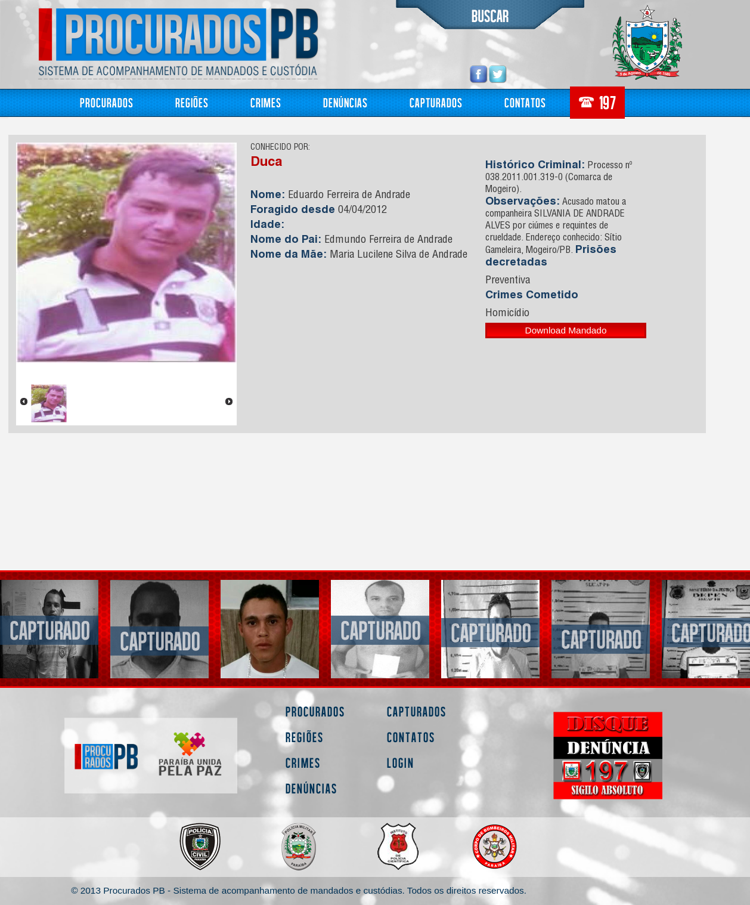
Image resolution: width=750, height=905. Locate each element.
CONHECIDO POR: (280, 148)
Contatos (525, 102)
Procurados (107, 102)
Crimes (265, 102)
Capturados (436, 102)
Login (400, 762)
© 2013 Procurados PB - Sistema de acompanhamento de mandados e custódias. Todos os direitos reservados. (298, 890)
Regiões (192, 102)
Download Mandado (566, 330)
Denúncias (345, 102)
